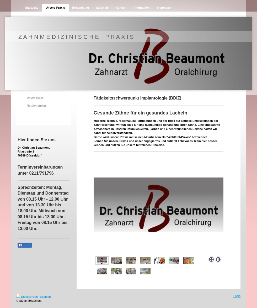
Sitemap (45, 296)
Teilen (25, 245)
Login (236, 295)
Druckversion (27, 296)
